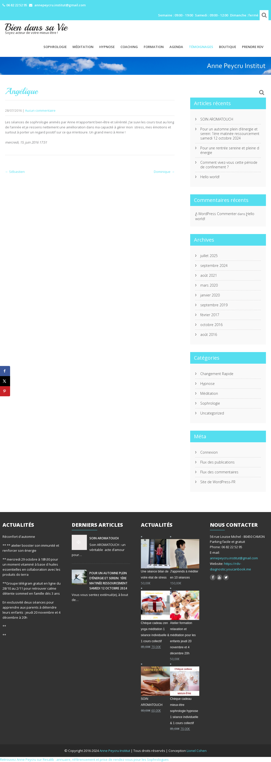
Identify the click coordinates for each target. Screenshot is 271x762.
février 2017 (209, 314)
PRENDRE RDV (252, 46)
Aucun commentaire (40, 110)
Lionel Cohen (197, 750)
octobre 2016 (211, 324)
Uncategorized (212, 413)
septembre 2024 (214, 265)
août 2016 (208, 334)
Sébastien (15, 171)
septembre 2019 (214, 305)
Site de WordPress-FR (217, 481)
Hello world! (209, 176)
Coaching (129, 46)
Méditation (82, 46)
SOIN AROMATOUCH (216, 119)
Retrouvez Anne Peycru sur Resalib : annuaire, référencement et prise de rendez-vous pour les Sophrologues (84, 759)
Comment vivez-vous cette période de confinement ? (228, 164)
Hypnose (107, 46)
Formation (154, 46)
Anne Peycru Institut (115, 750)
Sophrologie (55, 46)
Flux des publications (217, 462)
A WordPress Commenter (216, 213)
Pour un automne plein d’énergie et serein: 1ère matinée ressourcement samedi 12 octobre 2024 (229, 134)
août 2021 (208, 275)
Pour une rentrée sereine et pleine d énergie (229, 150)
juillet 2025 (209, 255)
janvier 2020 (210, 295)
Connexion (209, 452)
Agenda (176, 46)
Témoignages (201, 46)
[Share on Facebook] (5, 371)
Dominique (164, 171)
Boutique (227, 46)
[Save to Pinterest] (5, 391)
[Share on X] (5, 381)
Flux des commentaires (219, 472)
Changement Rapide (216, 373)
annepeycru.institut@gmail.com (234, 558)
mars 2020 (209, 285)
